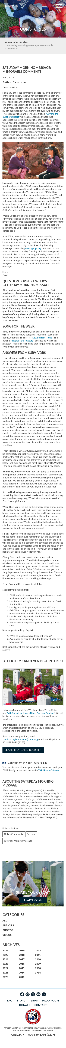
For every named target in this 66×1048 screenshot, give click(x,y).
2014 (21, 972)
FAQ (9, 1000)
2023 (5, 963)
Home (8, 42)
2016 (21, 963)
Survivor (31, 834)
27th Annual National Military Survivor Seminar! (31, 713)
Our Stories (21, 42)
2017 (21, 959)
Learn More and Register (23, 750)
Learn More (33, 900)
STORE (21, 1000)
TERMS (33, 1000)
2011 (38, 955)
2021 (5, 972)
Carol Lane (19, 82)
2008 (38, 968)
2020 (5, 977)
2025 (5, 955)
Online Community (13, 834)
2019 (21, 950)
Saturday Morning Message (18, 840)
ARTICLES (8, 925)
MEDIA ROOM (50, 1000)
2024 (5, 959)
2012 (38, 950)
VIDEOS (7, 935)
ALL (4, 920)
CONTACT (40, 1004)
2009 (38, 963)
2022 (5, 968)
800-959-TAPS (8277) (41, 1034)
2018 (21, 955)
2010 (38, 959)
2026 (5, 950)
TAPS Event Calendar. (49, 770)
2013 (21, 977)
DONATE (24, 1004)
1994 (38, 972)
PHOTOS (7, 930)
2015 (21, 968)
